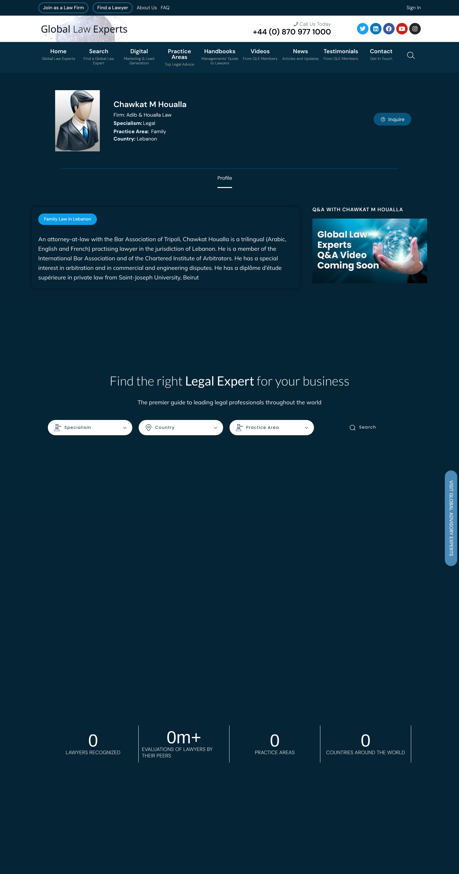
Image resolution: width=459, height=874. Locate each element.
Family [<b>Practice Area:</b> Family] (139, 131)
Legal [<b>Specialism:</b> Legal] (134, 123)
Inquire (392, 119)
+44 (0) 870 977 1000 (292, 32)
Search (362, 427)
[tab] (67, 219)
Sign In (413, 7)
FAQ (165, 7)
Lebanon (135, 138)
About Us (147, 7)
